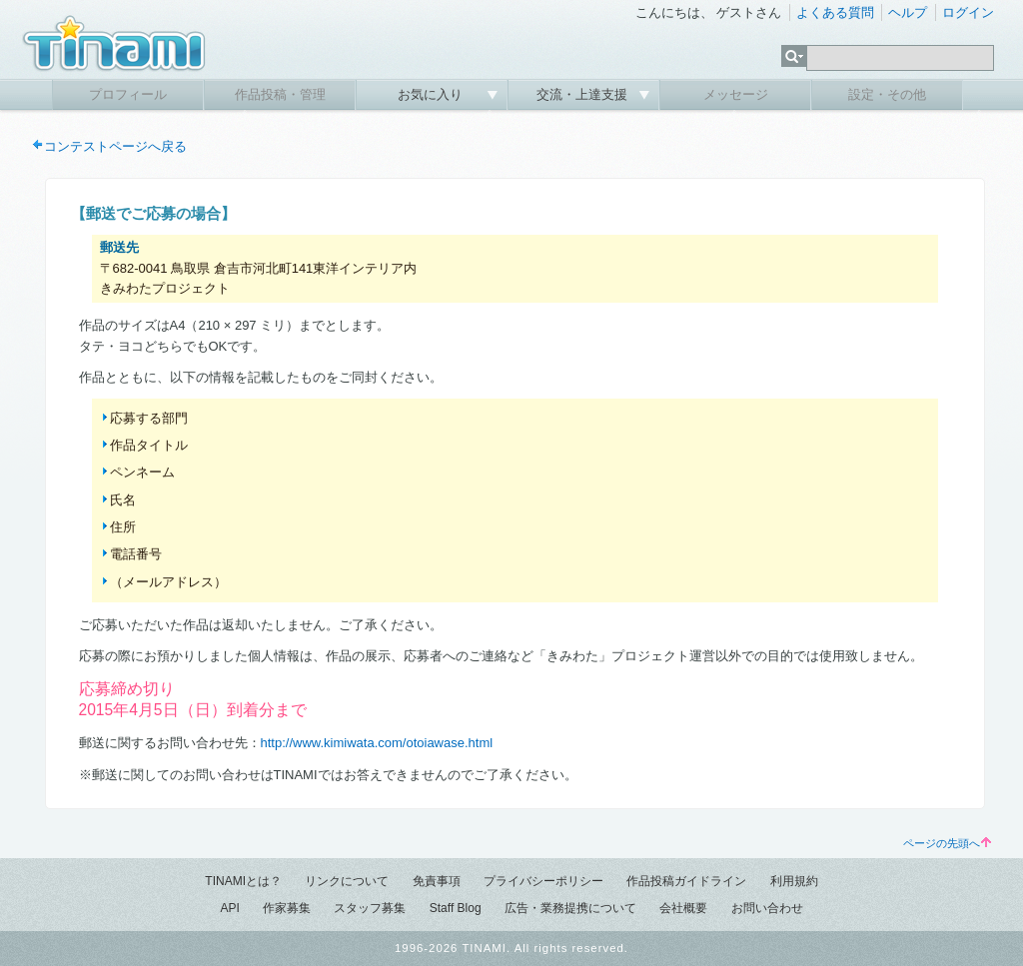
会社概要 (683, 908)
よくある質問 (835, 12)
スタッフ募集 (370, 908)
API (229, 908)
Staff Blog (456, 908)
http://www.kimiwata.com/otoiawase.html (377, 742)
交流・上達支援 (583, 94)
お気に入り (432, 94)
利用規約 (794, 881)
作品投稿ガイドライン (686, 881)
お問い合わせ (767, 908)
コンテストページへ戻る (115, 146)
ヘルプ (907, 12)
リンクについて (347, 881)
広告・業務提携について (570, 908)
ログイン (968, 12)
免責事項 (437, 881)
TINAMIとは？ (243, 881)
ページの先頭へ (947, 843)
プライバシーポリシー (543, 881)
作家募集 (287, 908)
